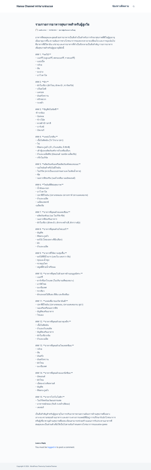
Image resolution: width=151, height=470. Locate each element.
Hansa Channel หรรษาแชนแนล (35, 6)
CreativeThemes (51, 466)
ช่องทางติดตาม (120, 6)
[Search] (133, 6)
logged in (52, 447)
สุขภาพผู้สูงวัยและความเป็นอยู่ (67, 30)
